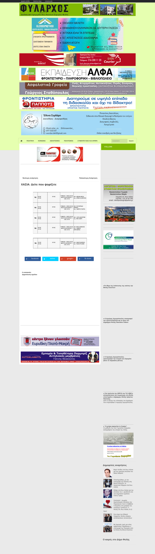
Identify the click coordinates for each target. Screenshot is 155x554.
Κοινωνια (42, 141)
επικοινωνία (48, 1)
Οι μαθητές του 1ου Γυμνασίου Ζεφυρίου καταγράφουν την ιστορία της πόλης (116, 429)
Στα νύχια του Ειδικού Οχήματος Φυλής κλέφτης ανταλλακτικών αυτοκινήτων (123, 516)
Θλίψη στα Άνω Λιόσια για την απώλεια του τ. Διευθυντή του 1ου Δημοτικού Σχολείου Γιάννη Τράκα (123, 492)
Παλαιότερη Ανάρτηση (88, 178)
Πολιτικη (30, 141)
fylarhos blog (37, 1)
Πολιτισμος (68, 141)
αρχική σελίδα (25, 1)
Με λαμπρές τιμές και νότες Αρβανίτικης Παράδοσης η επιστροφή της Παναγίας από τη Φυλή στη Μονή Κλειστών (123, 527)
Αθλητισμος (55, 141)
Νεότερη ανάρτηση (30, 178)
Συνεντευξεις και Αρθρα (87, 141)
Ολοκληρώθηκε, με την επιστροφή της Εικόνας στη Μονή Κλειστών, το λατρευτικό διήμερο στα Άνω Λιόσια (123, 483)
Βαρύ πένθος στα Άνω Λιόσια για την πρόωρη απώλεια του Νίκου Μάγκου (123, 471)
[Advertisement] (59, 170)
